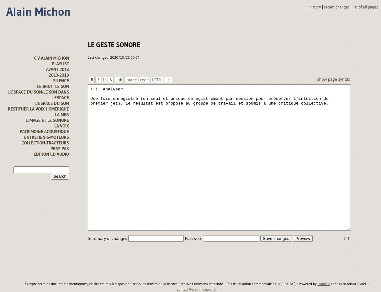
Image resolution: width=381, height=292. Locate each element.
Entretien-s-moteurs (46, 137)
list (168, 80)
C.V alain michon (51, 58)
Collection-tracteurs (45, 143)
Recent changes (336, 7)
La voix (61, 126)
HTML (157, 80)
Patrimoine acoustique (44, 131)
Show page (327, 79)
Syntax (344, 79)
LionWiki (324, 284)
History (315, 7)
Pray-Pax (59, 148)
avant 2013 (57, 69)
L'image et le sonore (47, 120)
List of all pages (365, 7)
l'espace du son (52, 103)
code (144, 80)
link (118, 80)
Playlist (60, 64)
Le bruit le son (53, 86)
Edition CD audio (51, 154)
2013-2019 (59, 75)
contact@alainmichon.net (196, 289)
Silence (61, 81)
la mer (62, 114)
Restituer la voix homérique (38, 109)
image (131, 80)
